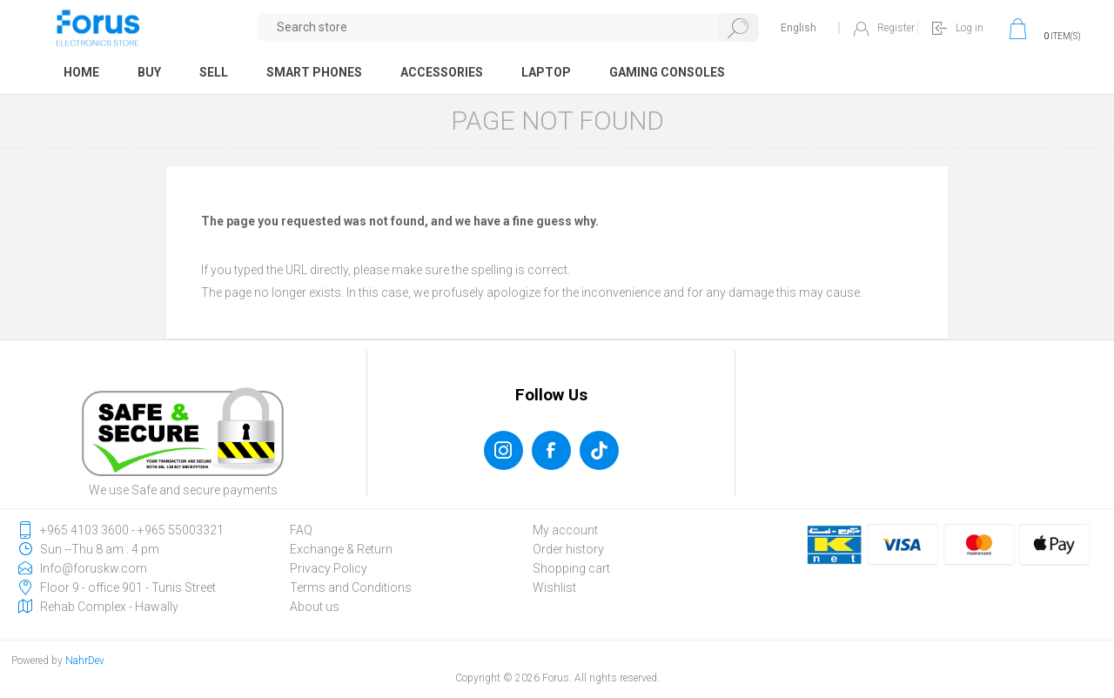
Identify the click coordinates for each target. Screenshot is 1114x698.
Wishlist (554, 587)
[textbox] (508, 27)
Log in (969, 28)
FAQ (301, 530)
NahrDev (84, 660)
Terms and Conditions (351, 587)
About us (314, 607)
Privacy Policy (328, 568)
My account (565, 530)
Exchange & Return (341, 549)
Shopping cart (571, 568)
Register (896, 28)
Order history (568, 549)
